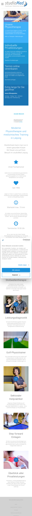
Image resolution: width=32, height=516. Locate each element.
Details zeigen (22, 265)
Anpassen (16, 275)
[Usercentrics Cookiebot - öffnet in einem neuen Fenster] (23, 240)
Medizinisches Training (16, 507)
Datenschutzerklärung (16, 512)
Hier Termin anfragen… (10, 79)
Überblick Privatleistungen (11, 60)
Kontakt (16, 510)
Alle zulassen (16, 270)
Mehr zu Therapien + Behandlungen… (14, 36)
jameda (20, 121)
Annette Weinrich (19, 114)
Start (16, 504)
